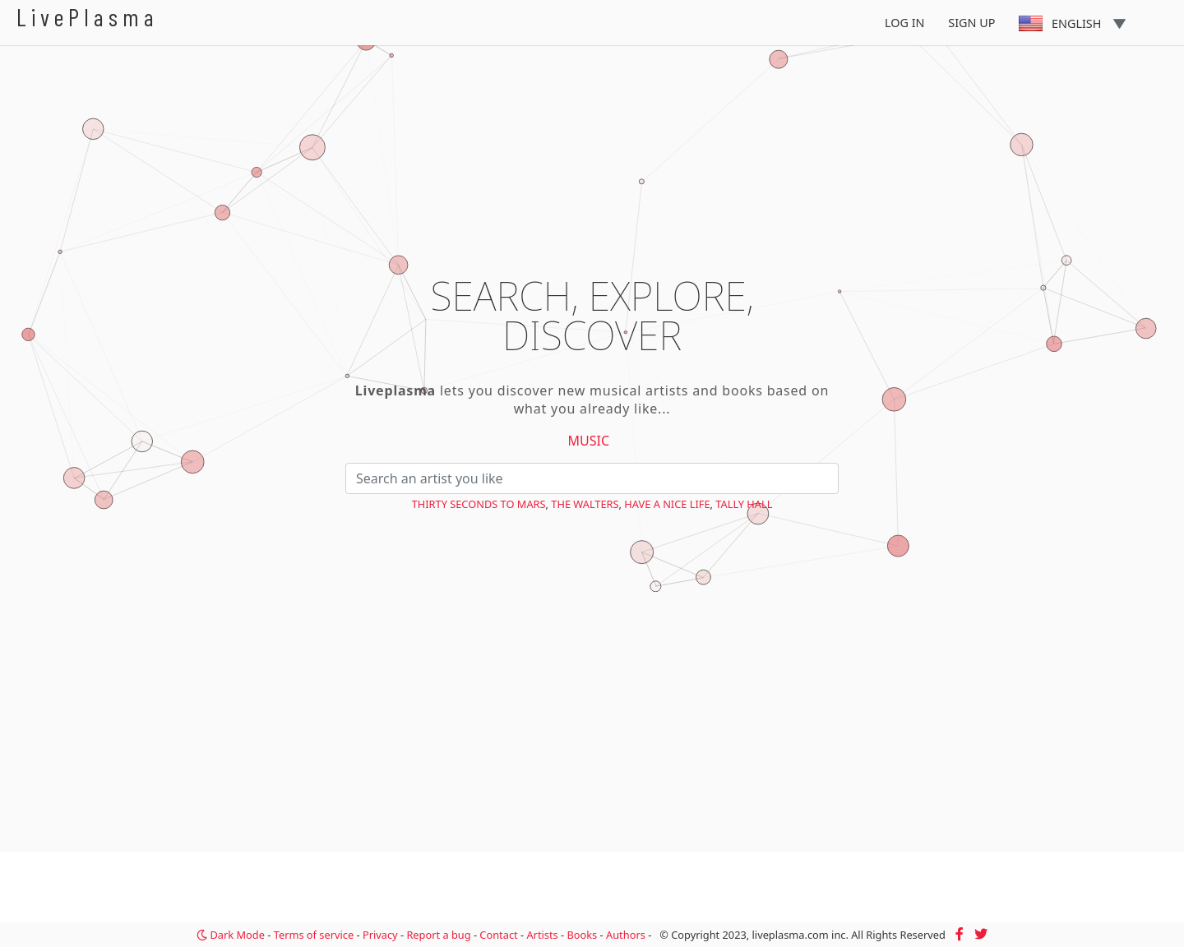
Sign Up (971, 22)
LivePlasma (87, 16)
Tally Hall (743, 504)
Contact (498, 934)
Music (589, 441)
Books (582, 934)
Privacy (380, 934)
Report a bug (438, 934)
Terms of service (314, 934)
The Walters (584, 504)
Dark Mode (231, 934)
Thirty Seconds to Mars (479, 504)
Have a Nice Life (667, 504)
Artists (541, 934)
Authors (625, 934)
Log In (905, 22)
